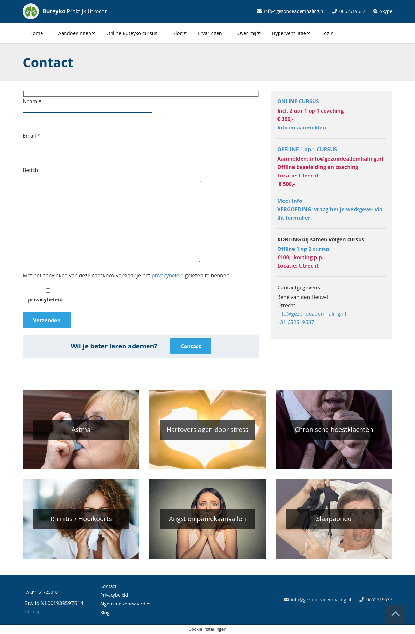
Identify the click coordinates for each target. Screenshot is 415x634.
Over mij (249, 33)
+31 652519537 (295, 322)
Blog (179, 33)
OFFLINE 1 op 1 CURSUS (307, 149)
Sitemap (32, 611)
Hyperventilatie (291, 33)
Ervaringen (210, 33)
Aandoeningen (76, 33)
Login (327, 33)
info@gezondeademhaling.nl (291, 11)
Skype (383, 11)
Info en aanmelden (301, 127)
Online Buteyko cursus (131, 33)
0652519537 (348, 11)
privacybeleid (168, 275)
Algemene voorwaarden (125, 604)
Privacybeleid (114, 595)
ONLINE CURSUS (298, 101)
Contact (191, 346)
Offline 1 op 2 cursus (303, 248)
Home (36, 33)
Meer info (289, 200)
